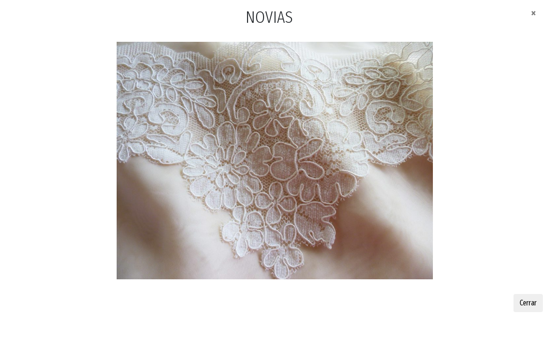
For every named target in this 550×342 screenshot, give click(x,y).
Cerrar (528, 302)
